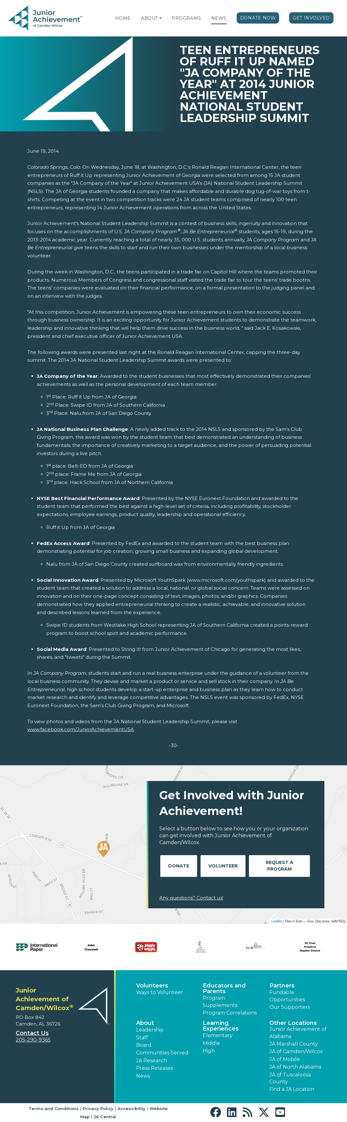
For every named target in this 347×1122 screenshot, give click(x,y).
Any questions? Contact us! (191, 898)
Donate (178, 866)
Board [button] (143, 1045)
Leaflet (276, 921)
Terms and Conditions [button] (54, 1108)
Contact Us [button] (32, 1033)
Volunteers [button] (152, 985)
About (149, 18)
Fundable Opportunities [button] (287, 995)
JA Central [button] (105, 1116)
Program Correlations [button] (230, 1013)
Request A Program (279, 866)
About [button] (145, 1023)
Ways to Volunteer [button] (159, 992)
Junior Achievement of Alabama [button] (298, 1032)
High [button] (209, 1051)
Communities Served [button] (162, 1053)
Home (123, 18)
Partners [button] (282, 985)
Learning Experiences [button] (221, 1025)
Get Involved (311, 18)
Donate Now (258, 18)
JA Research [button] (151, 1061)
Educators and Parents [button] (224, 988)
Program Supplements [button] (220, 1001)
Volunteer (223, 866)
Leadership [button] (150, 1030)
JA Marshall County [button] (293, 1044)
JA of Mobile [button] (284, 1059)
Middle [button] (211, 1043)
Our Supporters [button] (289, 1007)
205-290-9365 (33, 1040)
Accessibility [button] (132, 1108)
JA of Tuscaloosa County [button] (290, 1078)
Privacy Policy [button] (98, 1108)
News (219, 18)
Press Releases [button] (154, 1068)
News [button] (143, 1076)
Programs (186, 18)
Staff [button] (142, 1038)
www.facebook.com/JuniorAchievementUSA (80, 729)
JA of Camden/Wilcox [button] (296, 1051)
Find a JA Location (291, 1089)
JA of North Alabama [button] (295, 1067)
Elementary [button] (218, 1035)
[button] (160, 18)
